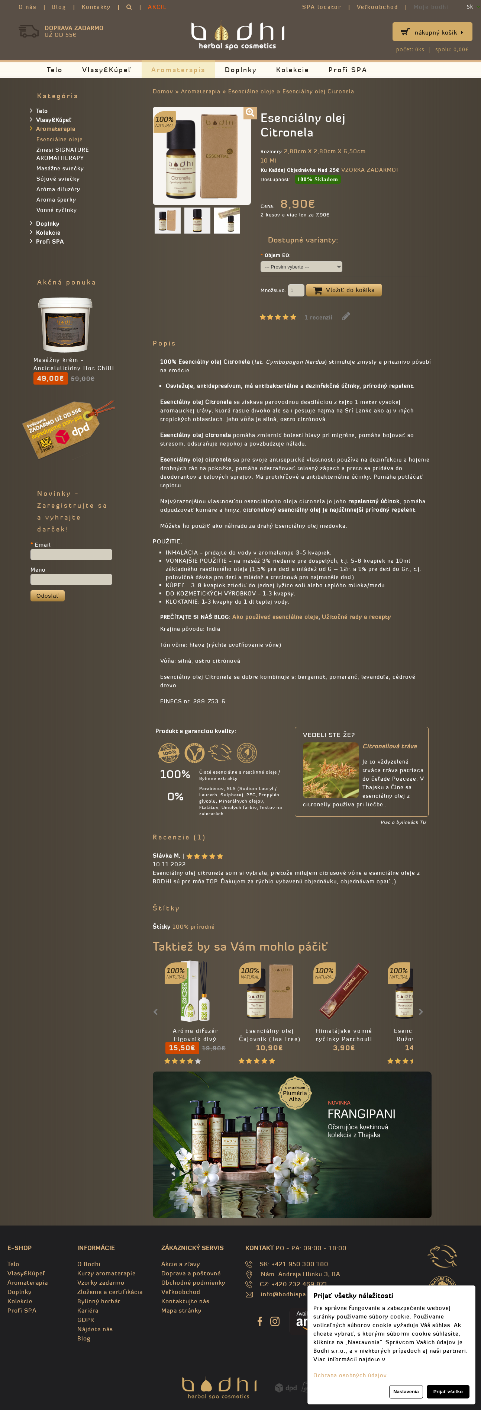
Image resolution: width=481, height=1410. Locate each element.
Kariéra (88, 1310)
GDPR (85, 1319)
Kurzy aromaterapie (106, 1273)
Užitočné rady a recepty (356, 616)
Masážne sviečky (60, 168)
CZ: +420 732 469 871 (294, 1284)
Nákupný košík (439, 32)
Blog (59, 6)
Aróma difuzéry (58, 189)
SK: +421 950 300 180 (294, 1264)
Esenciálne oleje (251, 91)
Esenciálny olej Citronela (318, 91)
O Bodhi (89, 1264)
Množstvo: (282, 290)
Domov (163, 91)
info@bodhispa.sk (287, 1294)
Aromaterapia (178, 69)
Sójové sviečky (58, 178)
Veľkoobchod (377, 6)
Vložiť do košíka (344, 290)
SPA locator (321, 6)
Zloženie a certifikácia (110, 1291)
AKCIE (157, 6)
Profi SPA (348, 69)
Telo (55, 69)
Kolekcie (292, 69)
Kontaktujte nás (185, 1301)
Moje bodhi (431, 6)
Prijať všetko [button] (448, 1391)
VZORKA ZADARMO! (369, 169)
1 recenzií (319, 317)
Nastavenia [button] (406, 1391)
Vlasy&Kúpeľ (107, 69)
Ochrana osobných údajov (350, 1375)
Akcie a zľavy (180, 1264)
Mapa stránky (181, 1310)
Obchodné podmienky (193, 1282)
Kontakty (96, 6)
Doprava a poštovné (191, 1273)
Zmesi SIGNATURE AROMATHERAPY (62, 153)
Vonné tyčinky (56, 209)
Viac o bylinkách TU (403, 822)
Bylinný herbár (98, 1301)
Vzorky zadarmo (101, 1282)
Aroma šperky (56, 199)
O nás (27, 6)
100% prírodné (193, 926)
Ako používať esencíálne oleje (275, 616)
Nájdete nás (95, 1329)
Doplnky (241, 69)
